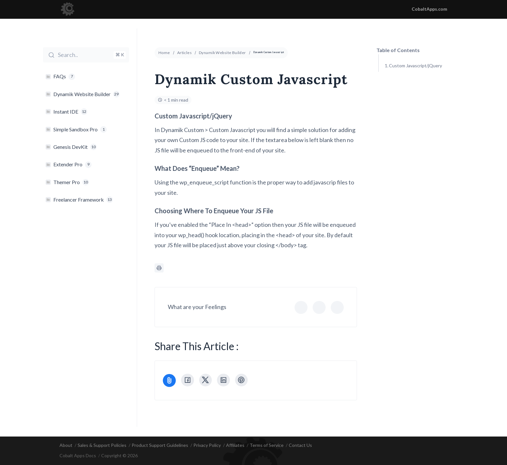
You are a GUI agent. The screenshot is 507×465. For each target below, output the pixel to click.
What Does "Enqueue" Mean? (418, 81)
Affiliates (235, 445)
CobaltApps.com (429, 9)
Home (164, 52)
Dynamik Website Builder (222, 52)
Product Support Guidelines (160, 445)
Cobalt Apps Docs (77, 456)
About (65, 445)
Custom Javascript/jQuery (415, 65)
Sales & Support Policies (102, 445)
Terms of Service (267, 445)
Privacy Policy (207, 445)
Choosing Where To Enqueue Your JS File (427, 101)
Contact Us (300, 445)
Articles (184, 52)
